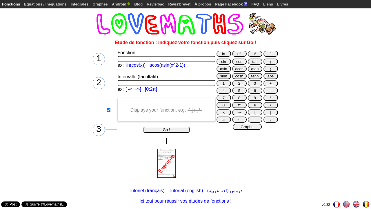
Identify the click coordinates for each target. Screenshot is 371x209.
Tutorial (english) (186, 190)
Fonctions (11, 4)
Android (121, 4)
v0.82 (326, 205)
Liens (268, 4)
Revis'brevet (179, 4)
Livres (282, 4)
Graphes (100, 4)
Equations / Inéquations (45, 4)
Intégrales (79, 4)
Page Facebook (231, 4)
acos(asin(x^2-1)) (167, 65)
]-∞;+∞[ (133, 89)
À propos (202, 4)
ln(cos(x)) (136, 65)
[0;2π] (151, 89)
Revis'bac (155, 4)
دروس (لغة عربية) (225, 190)
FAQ (255, 4)
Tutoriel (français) (147, 190)
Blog (138, 4)
